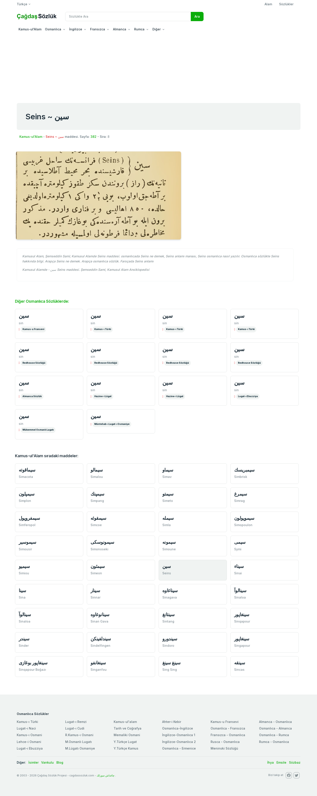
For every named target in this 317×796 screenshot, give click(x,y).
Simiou (24, 573)
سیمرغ (240, 494)
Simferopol (27, 525)
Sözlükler (286, 4)
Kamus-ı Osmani (29, 735)
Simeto (167, 501)
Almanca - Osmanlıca (275, 722)
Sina (22, 597)
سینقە (239, 662)
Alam (268, 4)
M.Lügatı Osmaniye (80, 748)
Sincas (239, 669)
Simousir (25, 549)
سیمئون (98, 566)
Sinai (238, 573)
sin (21, 323)
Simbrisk (240, 477)
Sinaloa (240, 597)
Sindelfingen (100, 645)
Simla (166, 525)
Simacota (26, 477)
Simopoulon (243, 525)
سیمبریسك (244, 470)
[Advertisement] (158, 67)
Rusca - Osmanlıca (225, 742)
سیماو (167, 470)
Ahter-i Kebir (171, 722)
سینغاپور (241, 614)
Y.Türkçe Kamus (126, 748)
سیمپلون (27, 494)
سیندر (24, 638)
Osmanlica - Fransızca (228, 728)
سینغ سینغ (171, 662)
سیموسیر (27, 542)
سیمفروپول (29, 518)
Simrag (239, 501)
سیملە (168, 518)
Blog (59, 762)
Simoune (169, 549)
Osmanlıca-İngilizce (177, 728)
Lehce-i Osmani (29, 742)
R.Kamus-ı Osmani (79, 735)
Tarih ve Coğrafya (127, 728)
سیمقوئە (98, 518)
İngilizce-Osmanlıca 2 (179, 742)
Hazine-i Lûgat (102, 396)
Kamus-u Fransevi (33, 329)
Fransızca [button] (97, 29)
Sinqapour (242, 621)
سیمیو (24, 566)
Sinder (24, 645)
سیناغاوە (170, 590)
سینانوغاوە (100, 614)
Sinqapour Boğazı (32, 669)
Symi (237, 549)
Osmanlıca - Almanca (275, 728)
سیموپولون (244, 518)
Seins (166, 573)
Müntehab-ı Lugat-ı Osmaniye (112, 424)
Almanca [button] (119, 29)
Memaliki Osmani (127, 735)
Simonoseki (99, 549)
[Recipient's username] (128, 16)
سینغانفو (98, 662)
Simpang (97, 501)
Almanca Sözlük (32, 396)
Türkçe (22, 4)
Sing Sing (169, 669)
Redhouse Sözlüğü (33, 362)
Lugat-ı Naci (26, 728)
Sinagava (169, 597)
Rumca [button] (139, 29)
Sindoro (168, 645)
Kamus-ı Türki (102, 329)
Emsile (281, 762)
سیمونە (169, 542)
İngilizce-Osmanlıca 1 (178, 735)
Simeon (96, 573)
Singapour (242, 645)
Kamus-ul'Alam (30, 29)
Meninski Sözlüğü (224, 748)
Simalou (97, 477)
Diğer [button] (156, 29)
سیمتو (168, 494)
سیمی (240, 542)
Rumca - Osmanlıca (274, 742)
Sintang (168, 621)
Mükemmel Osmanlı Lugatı (38, 429)
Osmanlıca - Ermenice (179, 748)
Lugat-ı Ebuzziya (248, 396)
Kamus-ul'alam (125, 722)
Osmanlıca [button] (53, 29)
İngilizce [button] (75, 29)
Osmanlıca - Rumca (274, 735)
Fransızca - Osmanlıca (228, 735)
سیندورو (169, 638)
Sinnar (95, 597)
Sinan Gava (99, 621)
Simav (167, 477)
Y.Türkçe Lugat (125, 742)
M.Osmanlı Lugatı (78, 742)
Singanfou (99, 669)
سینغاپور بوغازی (33, 662)
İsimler (33, 762)
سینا (22, 590)
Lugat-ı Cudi (74, 728)
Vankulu (47, 762)
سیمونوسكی (102, 542)
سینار (95, 590)
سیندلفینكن (101, 638)
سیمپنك (97, 494)
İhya (270, 762)
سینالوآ (240, 590)
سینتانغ (168, 614)
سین (24, 315)
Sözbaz (294, 762)
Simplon (25, 501)
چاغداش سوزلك (105, 775)
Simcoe (96, 525)
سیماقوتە (27, 470)
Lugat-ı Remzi (76, 722)
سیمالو (97, 470)
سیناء (239, 566)
